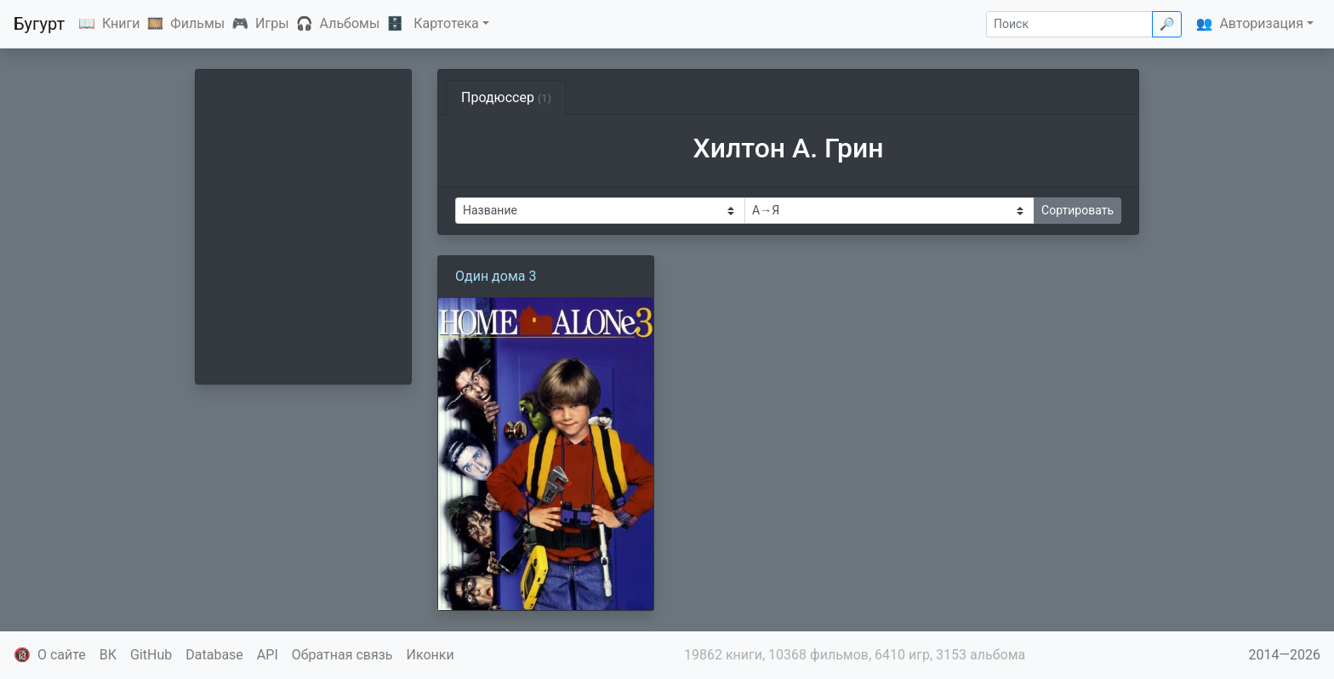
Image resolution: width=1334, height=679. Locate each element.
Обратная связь (342, 655)
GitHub (151, 655)
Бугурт (39, 24)
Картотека (446, 23)
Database (214, 655)
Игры (272, 23)
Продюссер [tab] (506, 97)
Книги (121, 23)
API (267, 655)
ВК (108, 655)
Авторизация (1261, 23)
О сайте (61, 655)
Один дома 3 (495, 276)
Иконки (430, 655)
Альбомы (350, 23)
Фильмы (197, 23)
